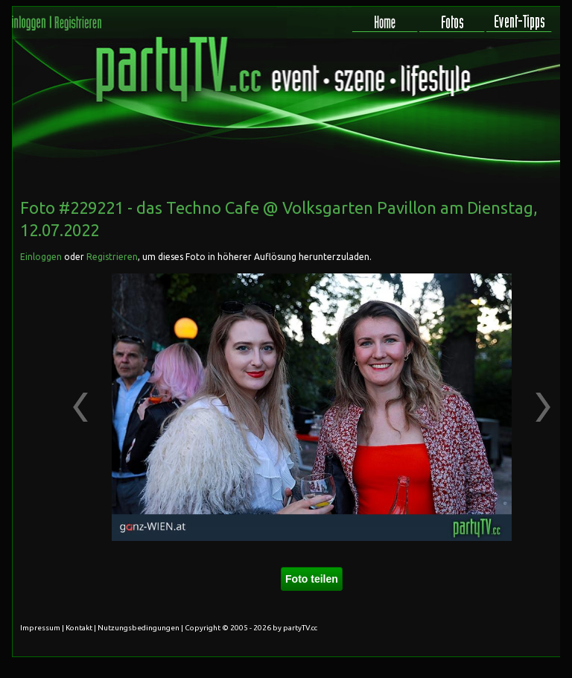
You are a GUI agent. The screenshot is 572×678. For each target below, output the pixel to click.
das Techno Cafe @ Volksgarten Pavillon (286, 207)
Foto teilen (311, 579)
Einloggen (41, 257)
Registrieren (112, 257)
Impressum (40, 628)
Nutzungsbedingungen (138, 628)
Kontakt (79, 628)
